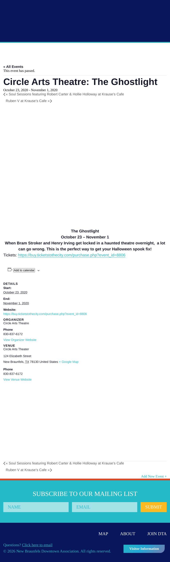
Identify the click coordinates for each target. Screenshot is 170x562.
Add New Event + (154, 476)
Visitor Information (144, 549)
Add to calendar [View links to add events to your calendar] (24, 270)
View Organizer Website (20, 340)
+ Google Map (68, 362)
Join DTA (157, 533)
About (127, 533)
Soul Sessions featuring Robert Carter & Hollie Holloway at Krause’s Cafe (65, 94)
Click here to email (37, 545)
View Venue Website (17, 379)
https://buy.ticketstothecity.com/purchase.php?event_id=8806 (71, 255)
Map (103, 533)
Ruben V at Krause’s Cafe (28, 101)
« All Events (13, 67)
